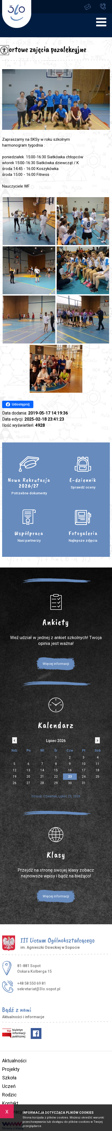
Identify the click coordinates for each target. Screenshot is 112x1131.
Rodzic (9, 1094)
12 (14, 770)
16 (70, 770)
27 (28, 783)
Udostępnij (17, 404)
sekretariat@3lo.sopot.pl (87, 7)
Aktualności (14, 1060)
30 (70, 783)
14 (42, 770)
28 (42, 783)
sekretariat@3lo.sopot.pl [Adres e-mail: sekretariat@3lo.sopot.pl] (38, 989)
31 (84, 783)
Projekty (11, 1069)
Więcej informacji (56, 664)
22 (56, 776)
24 (84, 776)
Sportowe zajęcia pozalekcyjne (44, 49)
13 (28, 770)
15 (56, 770)
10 (84, 764)
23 (70, 776)
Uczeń (9, 1086)
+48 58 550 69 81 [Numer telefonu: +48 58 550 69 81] (31, 983)
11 (97, 764)
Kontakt (10, 1103)
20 (28, 776)
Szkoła (9, 1077)
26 (14, 783)
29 (56, 783)
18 (97, 770)
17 (84, 770)
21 (42, 776)
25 (97, 776)
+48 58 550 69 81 (103, 6)
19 (14, 776)
